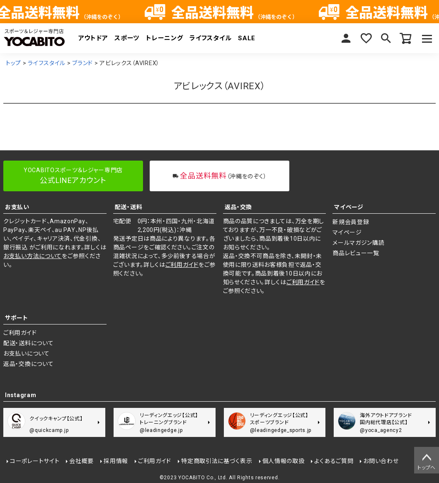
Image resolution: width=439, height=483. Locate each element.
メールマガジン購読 (358, 242)
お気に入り (366, 38)
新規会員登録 (350, 222)
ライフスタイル (210, 38)
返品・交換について (28, 364)
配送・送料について (28, 343)
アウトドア (93, 38)
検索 (386, 38)
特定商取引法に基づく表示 (216, 461)
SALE (246, 38)
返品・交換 (238, 207)
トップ (13, 63)
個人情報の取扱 (283, 461)
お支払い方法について (32, 256)
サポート (16, 318)
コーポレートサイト (34, 461)
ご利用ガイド (182, 264)
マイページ (346, 38)
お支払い (17, 207)
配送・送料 (129, 207)
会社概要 (81, 461)
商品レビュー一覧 (355, 253)
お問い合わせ (380, 461)
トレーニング (164, 38)
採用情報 (116, 461)
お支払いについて (26, 353)
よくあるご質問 (333, 461)
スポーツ (126, 38)
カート (406, 38)
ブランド (82, 63)
